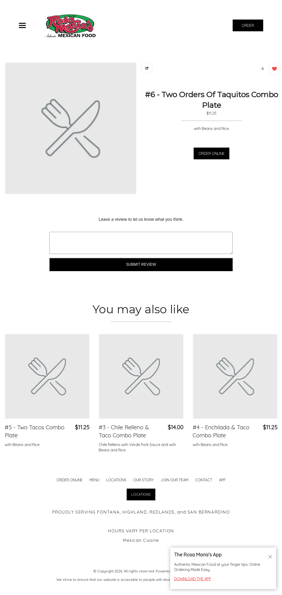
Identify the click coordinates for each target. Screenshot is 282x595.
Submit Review (141, 264)
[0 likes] (273, 69)
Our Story (143, 480)
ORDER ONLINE (211, 153)
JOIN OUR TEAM (174, 480)
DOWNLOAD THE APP (192, 578)
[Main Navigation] (22, 25)
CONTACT (203, 480)
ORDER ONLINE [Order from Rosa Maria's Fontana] (69, 480)
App (222, 480)
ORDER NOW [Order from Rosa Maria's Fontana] (248, 27)
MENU (94, 480)
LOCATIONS (116, 480)
